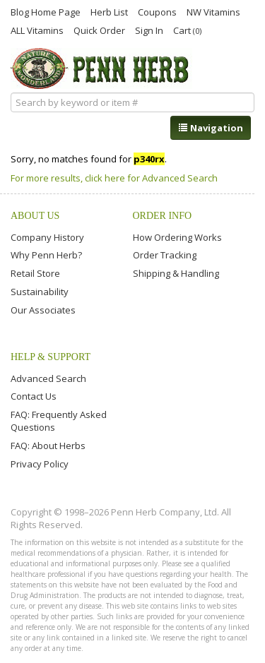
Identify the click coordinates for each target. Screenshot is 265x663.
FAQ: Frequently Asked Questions (59, 421)
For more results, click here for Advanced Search (114, 178)
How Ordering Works (177, 237)
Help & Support (50, 357)
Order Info (162, 215)
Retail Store (35, 273)
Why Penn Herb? (46, 255)
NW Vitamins (213, 11)
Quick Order (99, 29)
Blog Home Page (46, 11)
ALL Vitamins (37, 29)
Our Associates (43, 310)
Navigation (210, 127)
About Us (35, 215)
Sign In (149, 29)
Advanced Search (48, 378)
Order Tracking (164, 255)
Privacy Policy (40, 464)
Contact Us (34, 396)
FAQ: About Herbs (48, 445)
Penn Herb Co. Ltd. (101, 68)
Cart (187, 30)
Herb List (109, 11)
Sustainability (40, 291)
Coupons (157, 11)
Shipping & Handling (176, 273)
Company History (47, 237)
